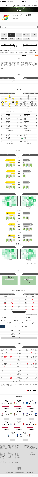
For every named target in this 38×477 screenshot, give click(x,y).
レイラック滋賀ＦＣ (18, 452)
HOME (3, 5)
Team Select (34, 5)
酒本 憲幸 (26, 125)
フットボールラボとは (33, 447)
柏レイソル (1, 449)
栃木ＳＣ (16, 446)
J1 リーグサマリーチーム (26, 445)
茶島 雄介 (8, 115)
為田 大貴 (8, 125)
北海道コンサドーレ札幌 (11, 445)
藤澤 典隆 (26, 115)
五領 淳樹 (26, 123)
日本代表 (31, 446)
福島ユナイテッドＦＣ (18, 445)
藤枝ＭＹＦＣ (9, 458)
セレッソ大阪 (2, 458)
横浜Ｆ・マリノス (2, 453)
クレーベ (7, 128)
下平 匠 (7, 135)
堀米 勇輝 (8, 126)
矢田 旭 (7, 122)
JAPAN (18, 5)
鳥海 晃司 (8, 116)
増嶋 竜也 (8, 118)
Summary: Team (8, 6)
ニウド (25, 137)
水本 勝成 (26, 116)
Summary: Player (13, 6)
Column (23, 5)
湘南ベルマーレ (10, 453)
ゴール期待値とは (32, 454)
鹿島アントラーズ (2, 445)
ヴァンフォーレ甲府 (10, 454)
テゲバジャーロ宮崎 (10, 462)
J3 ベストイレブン (25, 452)
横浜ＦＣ (9, 452)
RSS (36, 55)
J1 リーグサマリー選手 (26, 446)
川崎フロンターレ (2, 452)
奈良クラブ (16, 454)
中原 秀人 (26, 122)
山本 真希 (8, 138)
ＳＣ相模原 (16, 448)
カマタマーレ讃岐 (17, 457)
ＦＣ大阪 (16, 453)
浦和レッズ (1, 447)
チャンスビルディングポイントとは (31, 314)
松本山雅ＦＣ (17, 449)
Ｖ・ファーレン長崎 (3, 462)
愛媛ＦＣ (16, 458)
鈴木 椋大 (8, 114)
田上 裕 (25, 138)
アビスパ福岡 (2, 461)
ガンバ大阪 (1, 457)
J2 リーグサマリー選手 (26, 449)
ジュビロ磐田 (9, 457)
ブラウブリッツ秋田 (10, 448)
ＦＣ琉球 (16, 462)
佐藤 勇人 (8, 137)
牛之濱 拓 (26, 126)
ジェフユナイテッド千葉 (3, 448)
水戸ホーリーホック (3, 446)
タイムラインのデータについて (32, 263)
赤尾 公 (25, 118)
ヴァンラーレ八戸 (10, 446)
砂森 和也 (26, 119)
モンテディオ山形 (10, 449)
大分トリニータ (10, 461)
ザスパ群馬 (16, 447)
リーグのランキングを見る (19, 311)
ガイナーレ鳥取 (17, 455)
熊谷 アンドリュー (9, 123)
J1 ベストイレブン (25, 447)
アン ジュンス (27, 114)
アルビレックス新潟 (10, 455)
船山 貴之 (8, 121)
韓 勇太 (25, 128)
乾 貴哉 (7, 119)
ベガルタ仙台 (9, 447)
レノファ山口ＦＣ (17, 456)
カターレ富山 (9, 456)
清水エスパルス (2, 454)
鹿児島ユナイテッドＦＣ (18, 461)
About (29, 5)
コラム (31, 445)
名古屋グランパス (2, 455)
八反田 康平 (26, 121)
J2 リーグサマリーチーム (26, 448)
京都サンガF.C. (2, 456)
